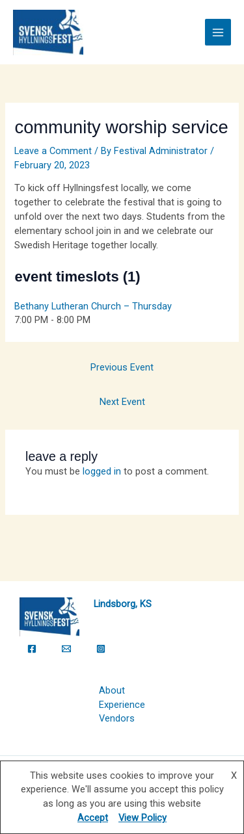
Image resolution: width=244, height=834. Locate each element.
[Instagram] (100, 648)
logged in (102, 471)
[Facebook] (32, 648)
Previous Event (122, 367)
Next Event (122, 402)
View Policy (142, 818)
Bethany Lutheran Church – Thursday (93, 306)
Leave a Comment (53, 151)
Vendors (117, 718)
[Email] (66, 648)
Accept (92, 818)
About (112, 690)
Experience (122, 704)
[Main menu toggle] (218, 32)
